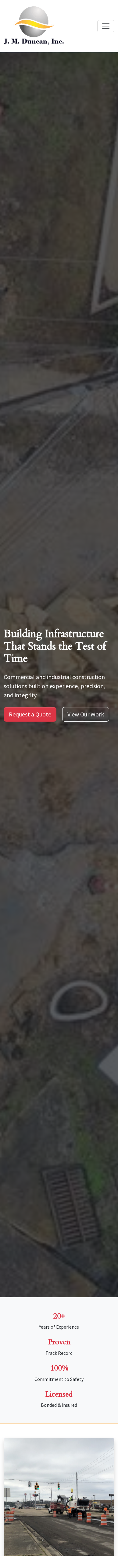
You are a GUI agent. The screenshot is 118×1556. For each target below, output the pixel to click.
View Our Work (85, 714)
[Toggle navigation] (105, 26)
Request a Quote (30, 714)
